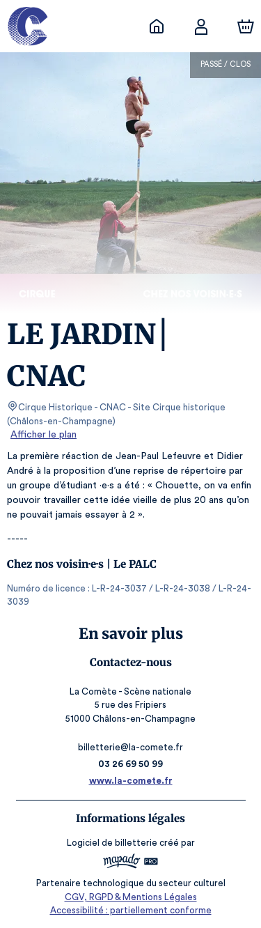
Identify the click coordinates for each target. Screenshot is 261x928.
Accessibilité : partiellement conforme (130, 910)
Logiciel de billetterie (113, 842)
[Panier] (245, 26)
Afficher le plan (42, 434)
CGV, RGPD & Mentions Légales (131, 897)
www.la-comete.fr (130, 780)
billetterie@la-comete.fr (130, 747)
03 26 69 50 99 (130, 764)
